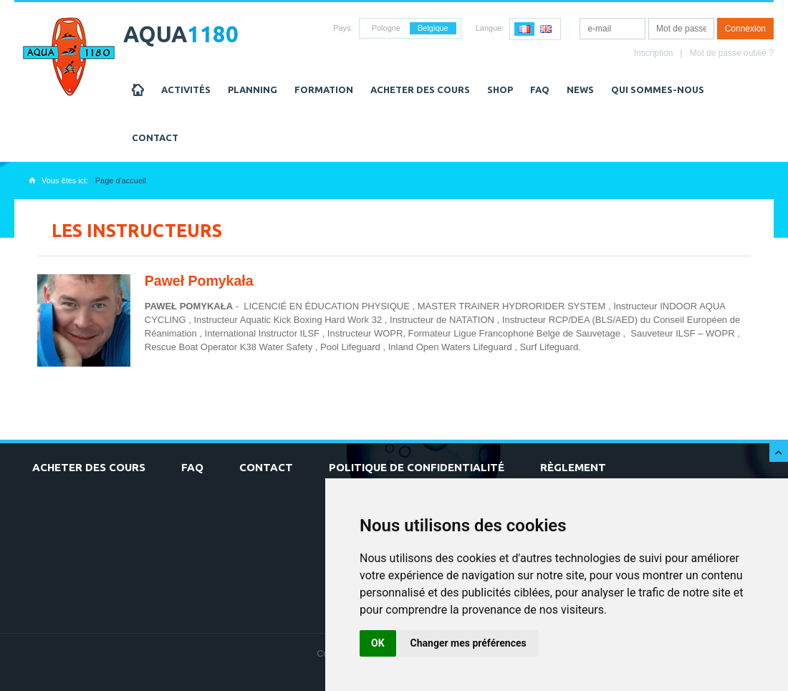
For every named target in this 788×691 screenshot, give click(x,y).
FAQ (539, 89)
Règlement (573, 467)
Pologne (386, 28)
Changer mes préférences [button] (468, 643)
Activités (186, 89)
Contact (155, 137)
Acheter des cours (420, 89)
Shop (500, 89)
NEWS (580, 89)
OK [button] (378, 643)
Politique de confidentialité (416, 467)
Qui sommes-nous (657, 89)
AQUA (181, 34)
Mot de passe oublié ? (732, 53)
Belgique (433, 28)
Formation (323, 89)
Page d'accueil (120, 180)
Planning (252, 89)
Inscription (653, 53)
